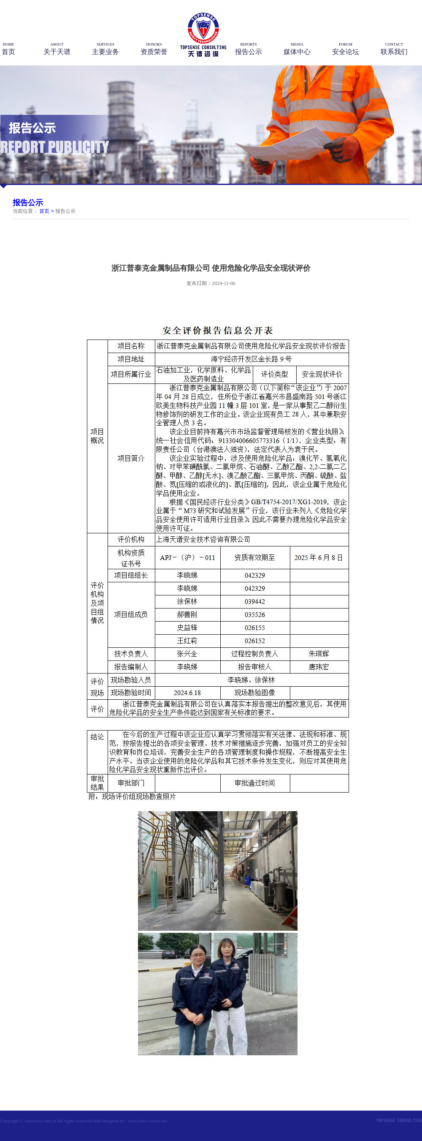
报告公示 (28, 202)
